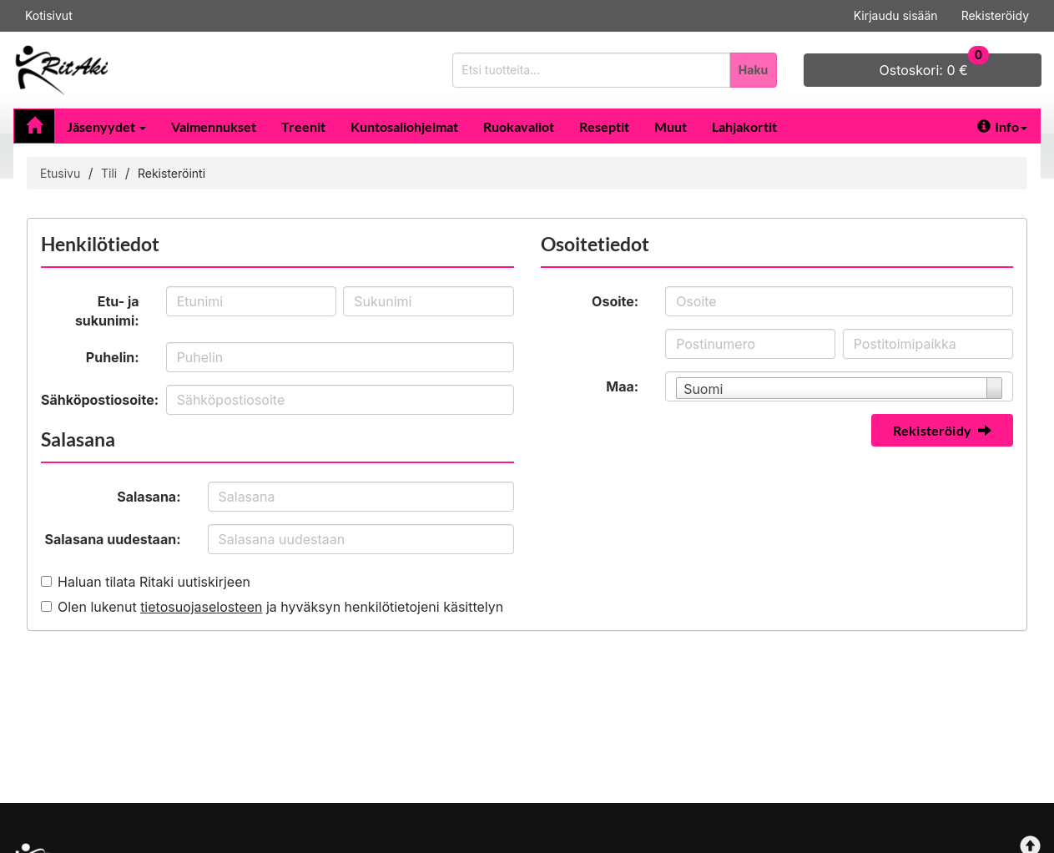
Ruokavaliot (518, 126)
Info (1002, 126)
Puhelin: (112, 357)
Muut (670, 126)
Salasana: (148, 496)
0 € (935, 65)
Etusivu (60, 173)
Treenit (303, 126)
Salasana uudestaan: (113, 539)
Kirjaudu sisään (896, 15)
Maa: (622, 386)
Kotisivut (49, 15)
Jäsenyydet (106, 126)
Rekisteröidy (995, 15)
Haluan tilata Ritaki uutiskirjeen (154, 581)
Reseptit (604, 126)
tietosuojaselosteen (201, 606)
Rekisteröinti (171, 173)
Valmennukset (213, 126)
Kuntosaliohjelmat (404, 126)
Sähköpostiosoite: (97, 399)
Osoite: (615, 301)
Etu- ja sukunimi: (107, 311)
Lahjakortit (744, 126)
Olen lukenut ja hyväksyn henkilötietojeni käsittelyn (280, 606)
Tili (109, 173)
